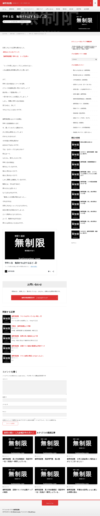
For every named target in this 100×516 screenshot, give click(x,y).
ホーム (4, 9)
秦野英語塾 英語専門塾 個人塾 (47, 459)
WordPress (31, 512)
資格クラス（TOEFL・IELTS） (82, 117)
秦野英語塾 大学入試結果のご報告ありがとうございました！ (82, 460)
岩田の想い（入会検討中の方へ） (21, 21)
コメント (5, 379)
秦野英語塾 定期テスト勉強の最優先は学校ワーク (28, 346)
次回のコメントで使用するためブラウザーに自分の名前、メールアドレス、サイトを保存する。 (30, 420)
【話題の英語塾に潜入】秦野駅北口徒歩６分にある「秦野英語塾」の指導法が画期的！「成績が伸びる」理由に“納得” (84, 48)
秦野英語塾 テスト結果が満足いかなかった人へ (27, 356)
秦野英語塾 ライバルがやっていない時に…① (27, 316)
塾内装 (65, 9)
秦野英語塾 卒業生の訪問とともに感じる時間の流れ (82, 491)
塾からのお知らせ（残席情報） (82, 70)
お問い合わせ (49, 9)
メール (5, 404)
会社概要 (86, 9)
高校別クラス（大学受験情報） (82, 126)
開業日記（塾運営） (79, 122)
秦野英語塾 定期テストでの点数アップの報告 (18, 491)
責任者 (71, 9)
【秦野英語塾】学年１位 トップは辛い (16, 56)
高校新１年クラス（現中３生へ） (82, 131)
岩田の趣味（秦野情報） (80, 93)
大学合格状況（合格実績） (80, 79)
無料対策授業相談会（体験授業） (82, 98)
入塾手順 (78, 9)
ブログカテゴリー (29, 9)
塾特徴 (58, 9)
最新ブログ (40, 9)
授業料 (19, 9)
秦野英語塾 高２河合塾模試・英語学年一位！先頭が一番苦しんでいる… (18, 460)
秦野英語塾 (16, 509)
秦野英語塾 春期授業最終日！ (88, 160)
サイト (4, 411)
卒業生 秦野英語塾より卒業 (21, 326)
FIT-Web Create (15, 512)
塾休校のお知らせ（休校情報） (82, 75)
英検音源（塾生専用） (79, 112)
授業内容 (11, 9)
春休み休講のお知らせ (86, 141)
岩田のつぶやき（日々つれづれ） (82, 84)
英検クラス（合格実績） (80, 107)
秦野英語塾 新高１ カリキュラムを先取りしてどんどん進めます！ (88, 172)
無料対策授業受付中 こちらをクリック (35, 298)
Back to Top (50, 503)
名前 (5, 397)
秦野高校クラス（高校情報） (81, 103)
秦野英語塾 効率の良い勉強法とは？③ (25, 336)
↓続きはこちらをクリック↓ (11, 52)
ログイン (73, 241)
